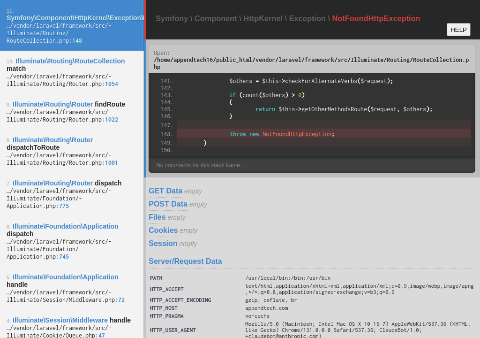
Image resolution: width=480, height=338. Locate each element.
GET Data (165, 191)
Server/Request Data (185, 261)
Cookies (163, 230)
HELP (458, 29)
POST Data (168, 204)
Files (157, 217)
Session (163, 243)
